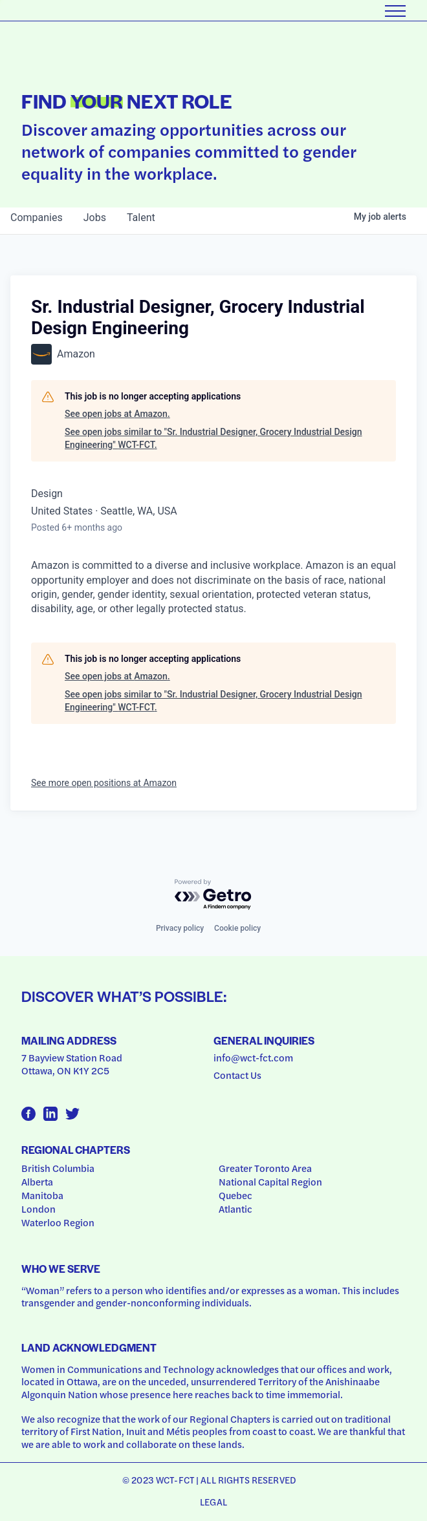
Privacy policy (180, 928)
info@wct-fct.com (253, 1057)
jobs (94, 217)
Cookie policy (237, 928)
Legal (213, 1501)
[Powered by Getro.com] (213, 895)
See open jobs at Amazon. (117, 414)
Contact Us (237, 1075)
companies (36, 217)
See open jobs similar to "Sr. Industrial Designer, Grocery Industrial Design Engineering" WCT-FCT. (213, 438)
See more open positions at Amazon (104, 783)
